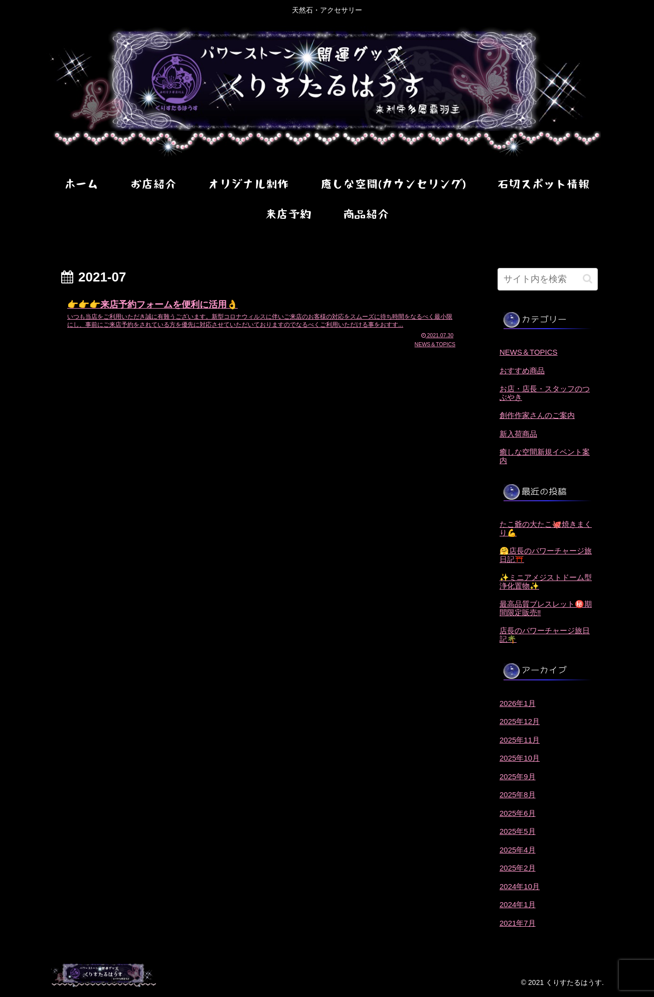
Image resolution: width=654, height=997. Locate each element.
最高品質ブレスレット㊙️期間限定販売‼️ (546, 608)
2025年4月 (518, 849)
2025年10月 (520, 758)
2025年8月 (518, 794)
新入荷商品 (518, 434)
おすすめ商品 (522, 370)
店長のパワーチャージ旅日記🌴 (545, 634)
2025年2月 (518, 868)
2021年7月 (518, 923)
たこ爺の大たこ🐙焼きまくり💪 (546, 528)
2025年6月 (518, 813)
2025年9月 (518, 776)
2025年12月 (520, 721)
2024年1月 (518, 904)
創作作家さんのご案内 (537, 415)
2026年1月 (518, 703)
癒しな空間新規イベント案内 (545, 456)
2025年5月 (518, 831)
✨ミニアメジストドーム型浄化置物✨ (546, 581)
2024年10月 (520, 886)
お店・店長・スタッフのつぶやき (545, 392)
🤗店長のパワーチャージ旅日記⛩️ (546, 554)
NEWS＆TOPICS (529, 352)
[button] (587, 278)
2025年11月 (520, 740)
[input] (548, 279)
